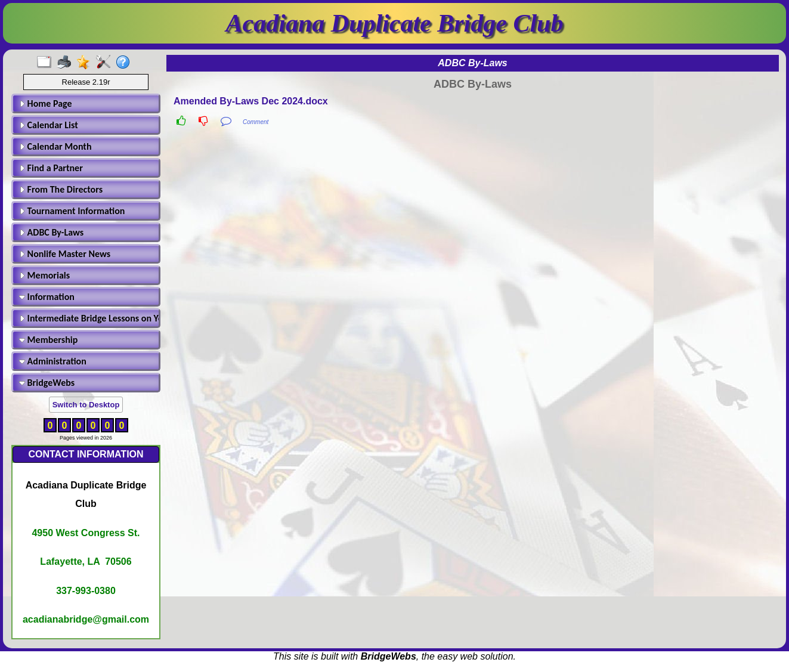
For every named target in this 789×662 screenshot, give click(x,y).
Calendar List (48, 125)
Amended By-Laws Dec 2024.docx (251, 101)
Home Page (45, 103)
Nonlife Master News (64, 253)
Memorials (44, 275)
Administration (52, 361)
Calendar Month (55, 146)
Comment (255, 122)
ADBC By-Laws (51, 232)
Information (47, 296)
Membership (48, 339)
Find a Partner (51, 168)
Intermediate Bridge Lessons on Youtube (87, 318)
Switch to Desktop (86, 404)
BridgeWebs (47, 382)
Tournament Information (72, 210)
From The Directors (61, 189)
